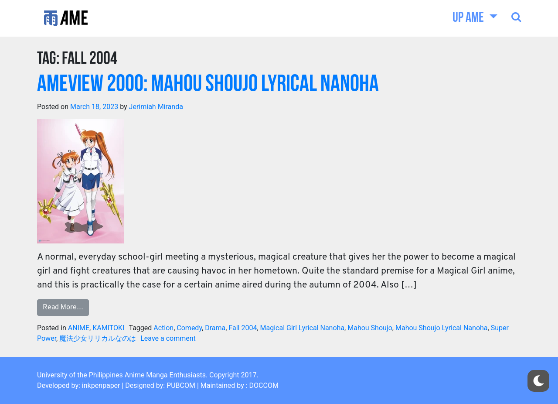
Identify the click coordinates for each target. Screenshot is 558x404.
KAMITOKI (108, 328)
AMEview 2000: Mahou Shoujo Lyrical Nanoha (208, 84)
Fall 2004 (242, 328)
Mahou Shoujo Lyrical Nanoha (441, 328)
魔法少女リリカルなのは (97, 338)
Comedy (189, 328)
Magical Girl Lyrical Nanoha (302, 328)
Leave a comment (168, 338)
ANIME (78, 328)
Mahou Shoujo (369, 328)
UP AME (469, 18)
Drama (215, 328)
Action (163, 328)
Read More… (63, 307)
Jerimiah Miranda (156, 107)
